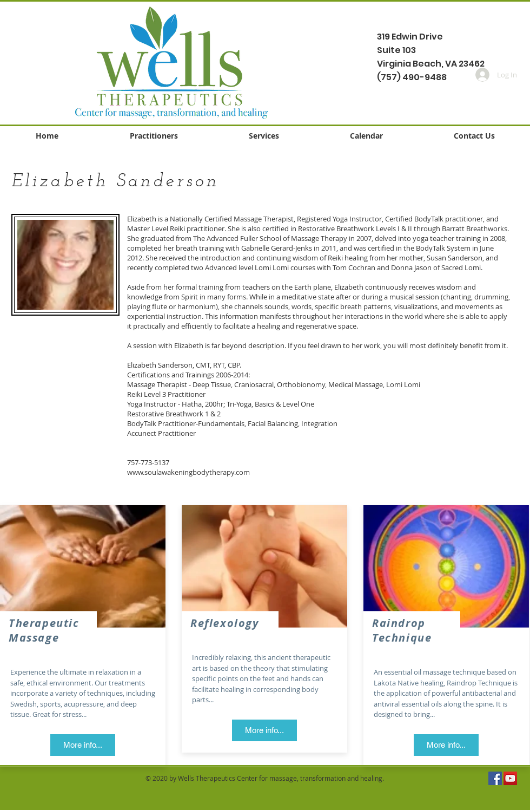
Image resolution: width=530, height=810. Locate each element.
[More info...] (82, 745)
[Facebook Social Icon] (495, 778)
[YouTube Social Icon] (510, 778)
